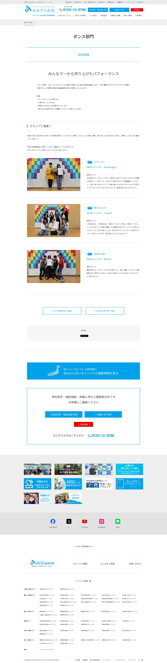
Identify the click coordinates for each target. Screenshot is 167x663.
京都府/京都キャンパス (67, 621)
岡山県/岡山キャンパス (46, 630)
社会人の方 (101, 2)
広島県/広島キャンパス (108, 630)
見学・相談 (128, 15)
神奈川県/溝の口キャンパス (68, 602)
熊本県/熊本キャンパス (67, 643)
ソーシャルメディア (119, 660)
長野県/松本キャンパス (67, 605)
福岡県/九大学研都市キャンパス (90, 640)
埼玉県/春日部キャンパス (88, 595)
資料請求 (137, 10)
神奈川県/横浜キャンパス (88, 602)
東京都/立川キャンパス (129, 598)
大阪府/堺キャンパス (128, 621)
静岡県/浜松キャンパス (87, 611)
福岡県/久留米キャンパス (109, 640)
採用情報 (85, 660)
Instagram (101, 527)
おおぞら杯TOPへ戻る (106, 311)
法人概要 (77, 660)
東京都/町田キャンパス (46, 602)
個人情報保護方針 (95, 660)
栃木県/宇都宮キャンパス (47, 595)
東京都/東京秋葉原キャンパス (89, 598)
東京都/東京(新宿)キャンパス (110, 598)
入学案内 (138, 15)
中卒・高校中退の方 (89, 2)
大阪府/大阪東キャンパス (109, 621)
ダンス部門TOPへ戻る (63, 311)
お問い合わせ (135, 563)
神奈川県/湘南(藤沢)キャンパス (111, 602)
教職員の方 (111, 2)
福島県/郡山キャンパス (67, 589)
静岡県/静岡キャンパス (67, 611)
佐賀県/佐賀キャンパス (129, 640)
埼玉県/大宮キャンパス (129, 595)
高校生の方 (78, 2)
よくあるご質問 (107, 563)
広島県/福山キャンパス (87, 630)
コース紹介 (93, 15)
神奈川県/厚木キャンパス (129, 602)
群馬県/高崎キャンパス (67, 595)
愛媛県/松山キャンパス (46, 634)
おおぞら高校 (40, 11)
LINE (118, 527)
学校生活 (104, 15)
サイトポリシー (107, 660)
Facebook (53, 527)
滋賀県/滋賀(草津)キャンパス (48, 621)
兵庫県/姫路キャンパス (108, 624)
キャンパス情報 (80, 563)
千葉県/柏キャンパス (46, 598)
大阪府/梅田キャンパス (87, 621)
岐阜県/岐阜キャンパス (67, 615)
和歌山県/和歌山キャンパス (47, 624)
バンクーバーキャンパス (47, 649)
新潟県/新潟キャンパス (46, 605)
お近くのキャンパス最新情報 (135, 2)
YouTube (84, 527)
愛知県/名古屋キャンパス (129, 611)
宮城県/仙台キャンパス (46, 589)
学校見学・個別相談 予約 (98, 10)
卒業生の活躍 (115, 15)
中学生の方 (68, 2)
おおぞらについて (64, 15)
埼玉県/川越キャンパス (108, 595)
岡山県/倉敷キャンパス (67, 630)
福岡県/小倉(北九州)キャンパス (49, 640)
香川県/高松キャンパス (129, 630)
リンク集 (140, 660)
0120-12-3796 (73, 10)
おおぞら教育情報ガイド (84, 546)
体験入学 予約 (119, 10)
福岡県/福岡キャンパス (67, 640)
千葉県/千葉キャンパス (67, 598)
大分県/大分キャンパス (46, 643)
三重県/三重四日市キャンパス (48, 615)
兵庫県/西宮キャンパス (67, 624)
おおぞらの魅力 (80, 15)
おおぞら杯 (28, 22)
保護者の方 (120, 2)
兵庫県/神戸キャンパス (87, 624)
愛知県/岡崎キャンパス (108, 611)
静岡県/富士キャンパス (46, 611)
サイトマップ (132, 660)
